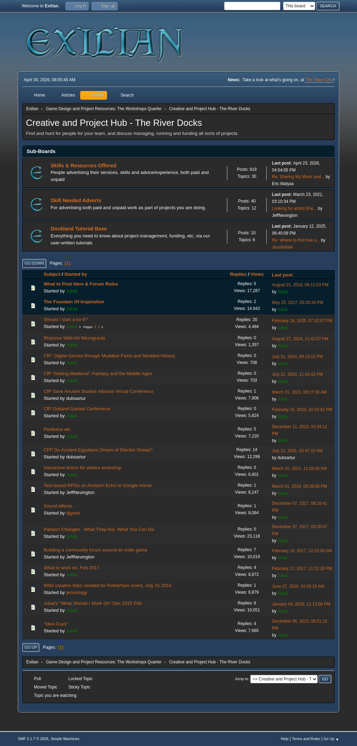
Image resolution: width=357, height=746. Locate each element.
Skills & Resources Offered (83, 165)
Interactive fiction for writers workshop (82, 467)
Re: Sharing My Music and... (298, 176)
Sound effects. (58, 506)
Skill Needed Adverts (76, 200)
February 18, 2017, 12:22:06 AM (302, 550)
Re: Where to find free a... (296, 240)
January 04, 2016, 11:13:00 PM (301, 604)
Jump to (241, 679)
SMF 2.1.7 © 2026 (33, 739)
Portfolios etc (57, 429)
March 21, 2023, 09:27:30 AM (299, 392)
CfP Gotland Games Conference (77, 408)
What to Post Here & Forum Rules (81, 284)
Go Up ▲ (331, 739)
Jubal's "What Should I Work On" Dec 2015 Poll (93, 603)
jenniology (76, 592)
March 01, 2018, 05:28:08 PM (299, 486)
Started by (75, 274)
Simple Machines (65, 739)
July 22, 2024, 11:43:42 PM (297, 374)
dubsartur (76, 398)
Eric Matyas (283, 183)
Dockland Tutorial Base (79, 228)
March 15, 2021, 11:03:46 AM (299, 468)
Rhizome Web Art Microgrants (74, 338)
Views (257, 274)
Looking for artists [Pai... (294, 208)
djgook (73, 513)
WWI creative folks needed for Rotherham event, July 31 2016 (108, 585)
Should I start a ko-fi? (66, 319)
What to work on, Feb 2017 (71, 567)
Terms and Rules (306, 739)
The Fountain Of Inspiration (74, 301)
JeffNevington (284, 215)
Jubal (71, 291)
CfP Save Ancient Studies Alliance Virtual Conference (98, 391)
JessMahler (282, 247)
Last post (285, 274)
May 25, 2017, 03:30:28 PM (297, 302)
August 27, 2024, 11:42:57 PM (300, 338)
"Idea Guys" (56, 623)
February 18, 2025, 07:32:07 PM (302, 320)
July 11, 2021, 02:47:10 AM (297, 450)
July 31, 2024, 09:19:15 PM (297, 356)
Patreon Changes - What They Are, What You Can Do (99, 529)
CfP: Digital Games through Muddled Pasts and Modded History (109, 355)
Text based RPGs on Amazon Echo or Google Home (98, 485)
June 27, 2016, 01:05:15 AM (298, 586)
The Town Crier (319, 79)
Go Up (30, 647)
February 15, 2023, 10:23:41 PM (302, 409)
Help (284, 739)
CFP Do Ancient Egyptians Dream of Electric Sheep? (98, 449)
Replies (238, 274)
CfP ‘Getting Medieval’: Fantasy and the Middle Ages (98, 373)
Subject (52, 274)
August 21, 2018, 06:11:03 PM (300, 284)
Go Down (34, 263)
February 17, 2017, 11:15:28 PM (302, 568)
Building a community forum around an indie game (95, 550)
